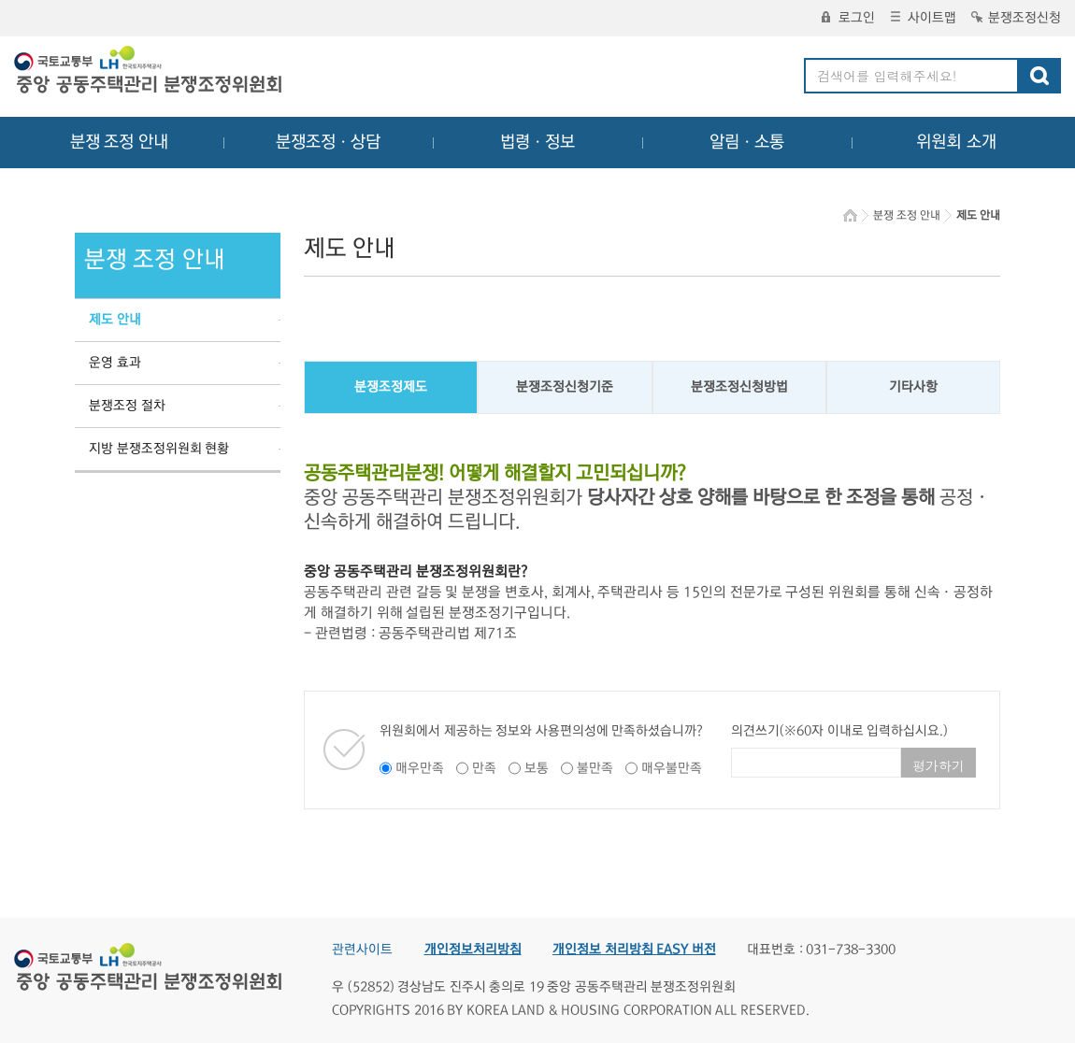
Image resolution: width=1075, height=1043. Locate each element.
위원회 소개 (956, 142)
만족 (484, 768)
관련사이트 (362, 949)
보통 (536, 768)
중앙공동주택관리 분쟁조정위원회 (149, 72)
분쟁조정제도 (390, 386)
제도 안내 (115, 319)
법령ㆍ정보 (537, 142)
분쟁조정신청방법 (739, 386)
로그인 (848, 17)
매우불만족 (671, 768)
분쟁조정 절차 (127, 405)
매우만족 (419, 768)
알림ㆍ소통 (747, 142)
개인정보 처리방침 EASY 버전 (634, 949)
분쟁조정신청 (1016, 17)
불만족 (595, 768)
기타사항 (913, 386)
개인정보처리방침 (473, 949)
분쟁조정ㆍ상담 (328, 142)
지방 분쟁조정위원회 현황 (159, 448)
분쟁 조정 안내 (119, 142)
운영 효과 (115, 362)
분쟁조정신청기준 (564, 386)
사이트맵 (923, 17)
